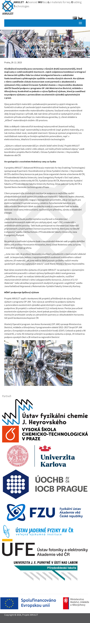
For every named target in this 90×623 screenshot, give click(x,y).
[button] (45, 363)
